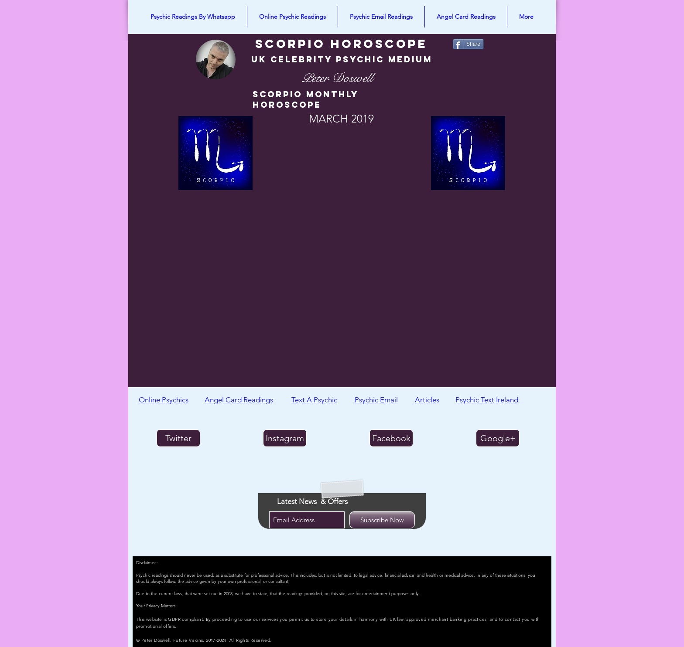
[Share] (468, 44)
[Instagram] (285, 438)
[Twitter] (178, 438)
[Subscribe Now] (382, 519)
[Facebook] (391, 438)
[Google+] (498, 438)
